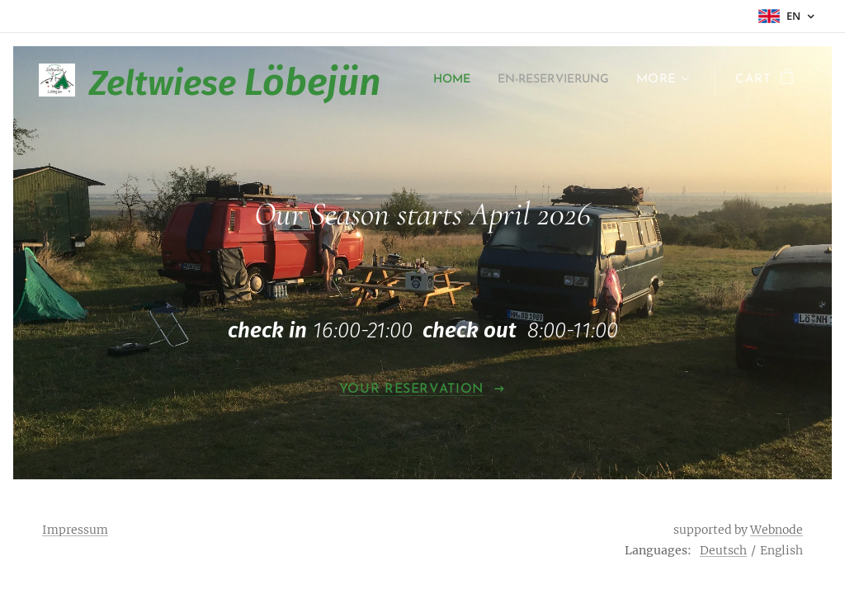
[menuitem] (592, 80)
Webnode (776, 529)
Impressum (75, 529)
